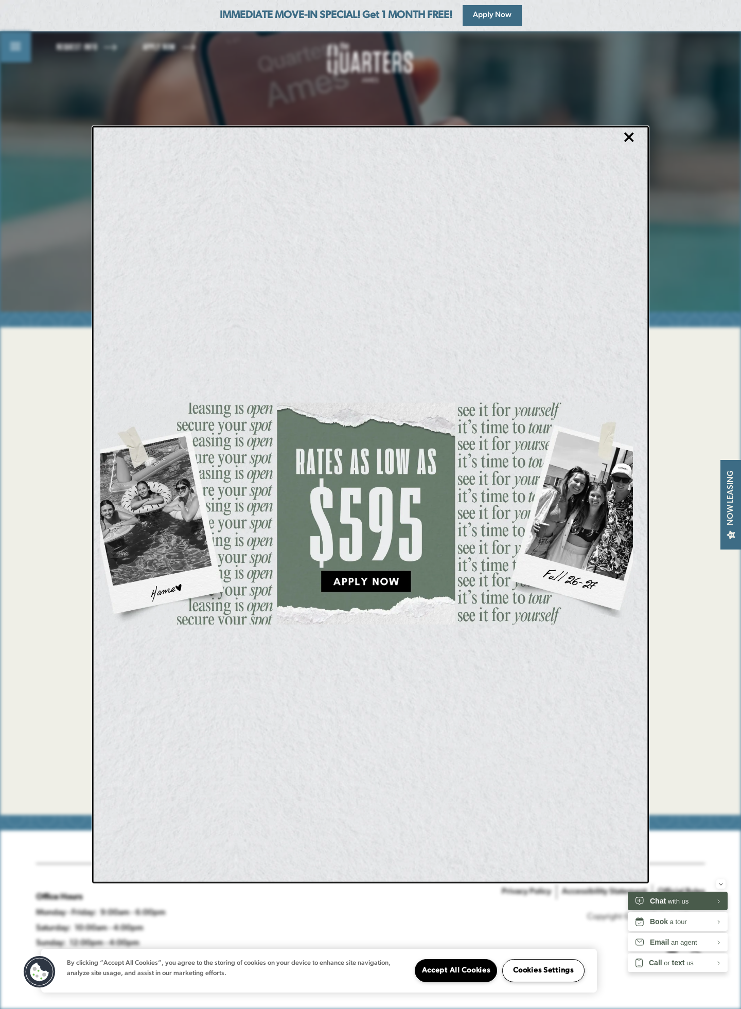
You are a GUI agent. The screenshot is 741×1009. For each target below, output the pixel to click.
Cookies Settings (543, 971)
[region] (319, 971)
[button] (39, 971)
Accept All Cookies (456, 971)
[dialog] (370, 504)
